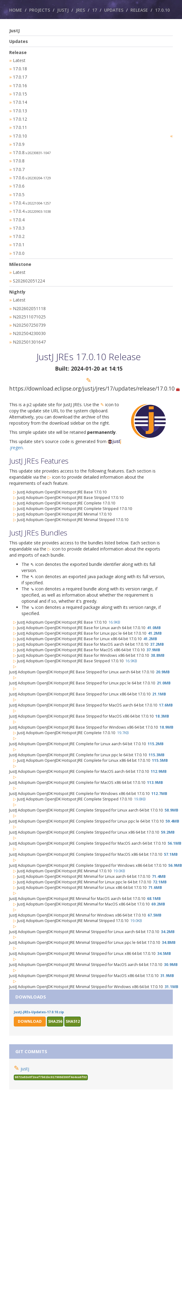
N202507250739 (29, 316)
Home (15, 10)
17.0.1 (19, 238)
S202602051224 (29, 273)
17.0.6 (32, 173)
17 (94, 10)
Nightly (17, 284)
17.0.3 (19, 222)
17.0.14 (20, 100)
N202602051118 (29, 300)
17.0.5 (19, 190)
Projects (39, 10)
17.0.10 (162, 10)
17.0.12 (20, 117)
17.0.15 (20, 92)
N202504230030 (29, 324)
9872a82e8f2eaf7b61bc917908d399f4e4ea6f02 (51, 1067)
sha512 (73, 1011)
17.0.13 (20, 109)
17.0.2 (19, 230)
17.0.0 (19, 246)
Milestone (20, 257)
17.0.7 (19, 165)
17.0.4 (32, 197)
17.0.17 (20, 76)
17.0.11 (20, 125)
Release (139, 10)
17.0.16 (20, 85)
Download (30, 1011)
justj (25, 1059)
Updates (113, 10)
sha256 (55, 1011)
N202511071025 (29, 308)
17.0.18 (20, 68)
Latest (19, 60)
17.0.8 (32, 149)
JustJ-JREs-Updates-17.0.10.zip (39, 1002)
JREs (80, 10)
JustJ (63, 10)
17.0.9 (19, 141)
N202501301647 (29, 332)
